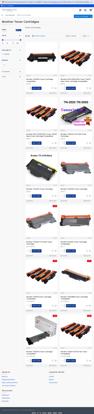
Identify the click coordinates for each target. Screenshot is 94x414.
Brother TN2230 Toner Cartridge (74, 188)
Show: (84, 36)
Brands (5, 60)
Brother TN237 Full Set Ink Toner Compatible (74, 351)
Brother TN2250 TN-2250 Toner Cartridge (39, 242)
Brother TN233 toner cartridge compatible (38, 296)
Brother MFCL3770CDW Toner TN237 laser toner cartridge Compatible (41, 135)
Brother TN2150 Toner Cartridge (39, 188)
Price (4, 35)
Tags (4, 77)
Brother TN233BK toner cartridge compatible (74, 296)
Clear (19, 30)
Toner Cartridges (10, 15)
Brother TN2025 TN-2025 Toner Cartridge (73, 135)
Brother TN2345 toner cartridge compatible (39, 351)
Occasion (6, 71)
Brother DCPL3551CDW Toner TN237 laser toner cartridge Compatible (76, 80)
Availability (6, 50)
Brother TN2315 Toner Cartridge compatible (74, 242)
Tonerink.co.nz (55, 2)
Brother (28, 75)
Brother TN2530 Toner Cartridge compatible (39, 80)
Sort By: (63, 36)
